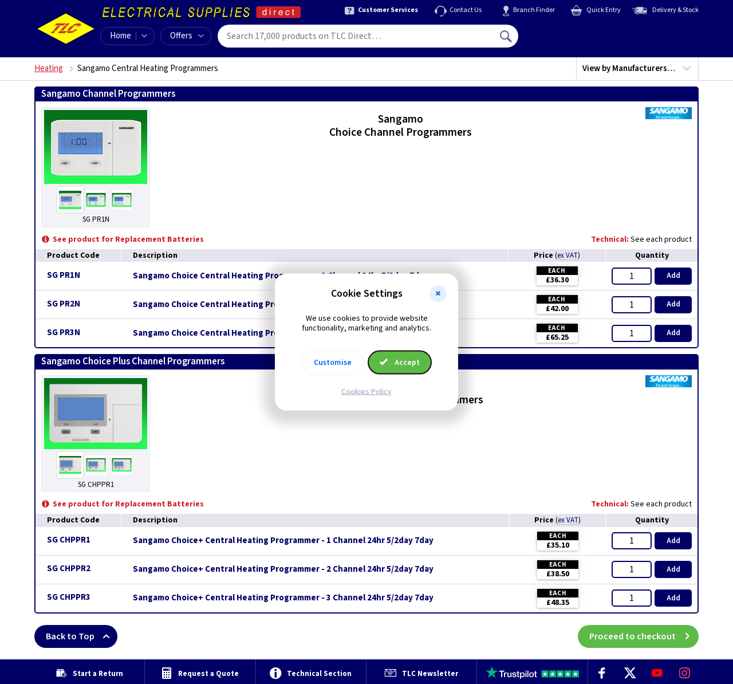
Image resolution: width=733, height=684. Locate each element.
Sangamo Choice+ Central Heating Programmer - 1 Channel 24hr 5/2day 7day (283, 541)
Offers (187, 36)
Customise (333, 362)
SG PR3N (63, 333)
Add (673, 275)
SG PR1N (63, 275)
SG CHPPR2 (68, 569)
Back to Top (81, 636)
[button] (438, 293)
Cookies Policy (366, 391)
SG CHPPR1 (68, 540)
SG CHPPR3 (68, 597)
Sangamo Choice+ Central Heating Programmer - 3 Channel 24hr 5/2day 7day (283, 598)
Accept (400, 362)
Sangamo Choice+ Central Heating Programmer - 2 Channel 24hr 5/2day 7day (283, 569)
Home (120, 36)
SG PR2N (63, 304)
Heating (48, 68)
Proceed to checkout (644, 636)
